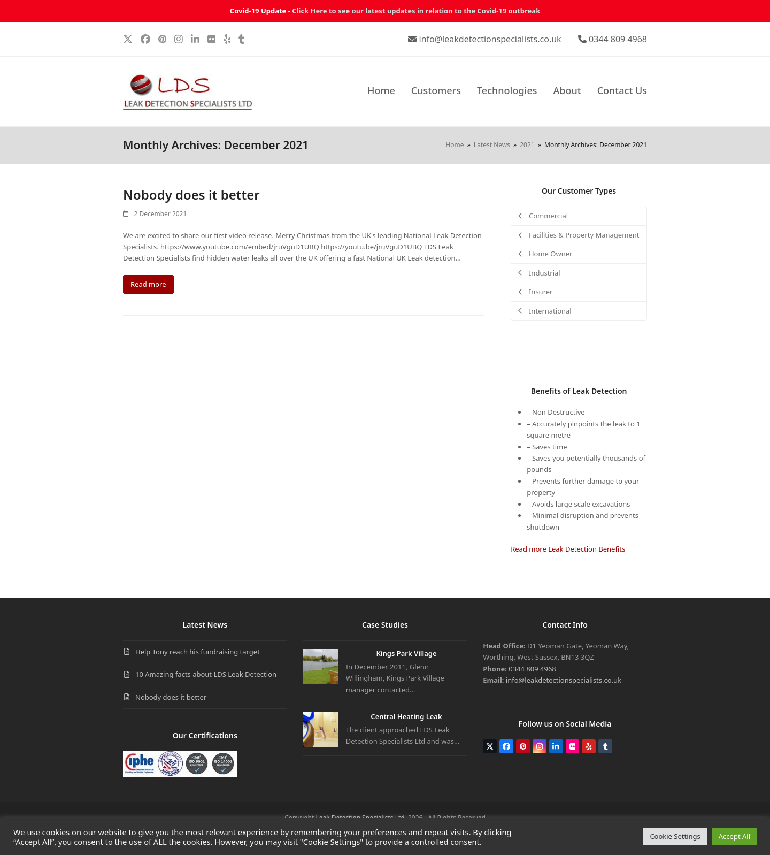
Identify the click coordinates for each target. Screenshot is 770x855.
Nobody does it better (191, 194)
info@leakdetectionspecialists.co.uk (490, 39)
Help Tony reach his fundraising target (197, 651)
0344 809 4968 (618, 39)
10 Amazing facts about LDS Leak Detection (205, 674)
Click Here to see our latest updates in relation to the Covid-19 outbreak (416, 11)
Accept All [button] (734, 836)
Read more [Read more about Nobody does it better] (148, 284)
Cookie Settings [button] (675, 836)
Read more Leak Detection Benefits (568, 549)
